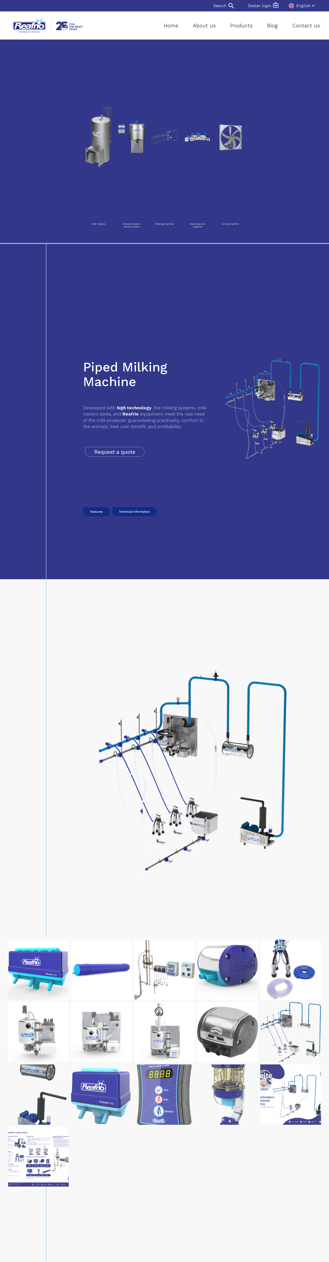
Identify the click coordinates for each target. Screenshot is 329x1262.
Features (96, 528)
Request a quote (129, 452)
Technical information (134, 528)
